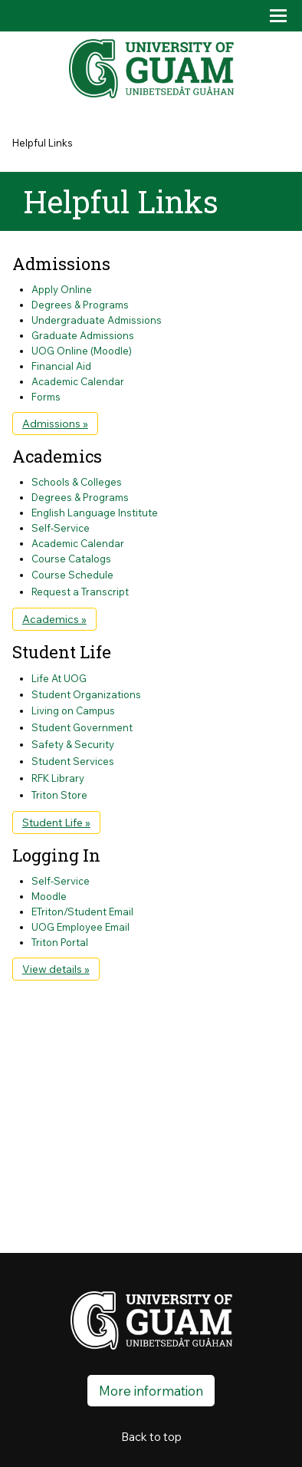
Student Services (72, 761)
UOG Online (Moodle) (81, 350)
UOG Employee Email (80, 927)
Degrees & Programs (80, 304)
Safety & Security (72, 744)
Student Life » (56, 822)
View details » (56, 969)
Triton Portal (59, 942)
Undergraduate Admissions (96, 320)
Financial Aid (61, 366)
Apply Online (61, 289)
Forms (46, 397)
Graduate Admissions (82, 335)
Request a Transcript (80, 591)
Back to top (151, 1436)
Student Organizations (86, 694)
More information (151, 1391)
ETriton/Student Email (82, 911)
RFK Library (57, 778)
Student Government (82, 727)
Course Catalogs (71, 558)
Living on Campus (73, 710)
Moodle (49, 896)
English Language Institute (94, 512)
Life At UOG (59, 678)
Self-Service (60, 528)
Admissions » (55, 423)
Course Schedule (72, 575)
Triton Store (59, 795)
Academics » (54, 619)
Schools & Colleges (76, 482)
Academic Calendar (77, 381)
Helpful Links (42, 143)
